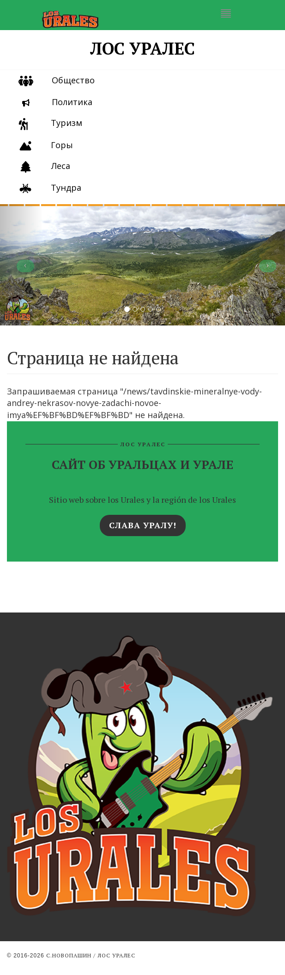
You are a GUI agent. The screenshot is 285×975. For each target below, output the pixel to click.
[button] (21, 264)
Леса (60, 165)
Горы (62, 144)
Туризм (66, 122)
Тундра (66, 187)
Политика (72, 101)
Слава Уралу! (142, 525)
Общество (73, 80)
